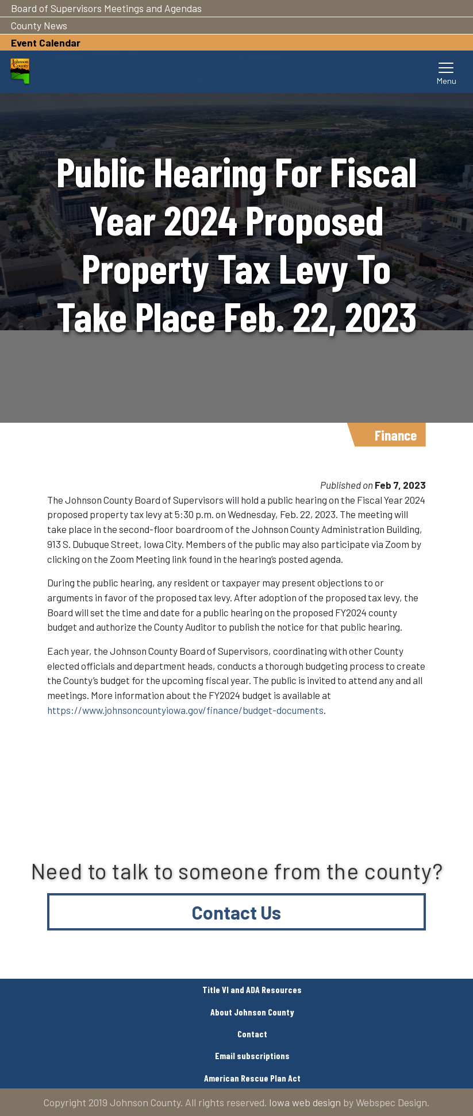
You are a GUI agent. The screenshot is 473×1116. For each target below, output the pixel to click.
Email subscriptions (252, 1055)
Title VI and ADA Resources (252, 989)
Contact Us (236, 912)
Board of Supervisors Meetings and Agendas (106, 8)
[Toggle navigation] (446, 72)
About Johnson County (252, 1011)
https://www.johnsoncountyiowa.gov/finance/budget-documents (185, 710)
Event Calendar (45, 42)
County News (39, 25)
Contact (252, 1033)
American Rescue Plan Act (252, 1077)
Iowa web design (305, 1102)
